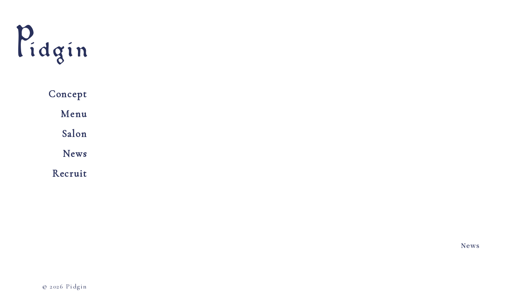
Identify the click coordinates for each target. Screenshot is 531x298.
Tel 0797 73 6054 (420, 48)
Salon (75, 134)
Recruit (69, 174)
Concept (68, 94)
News (75, 154)
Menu (74, 114)
